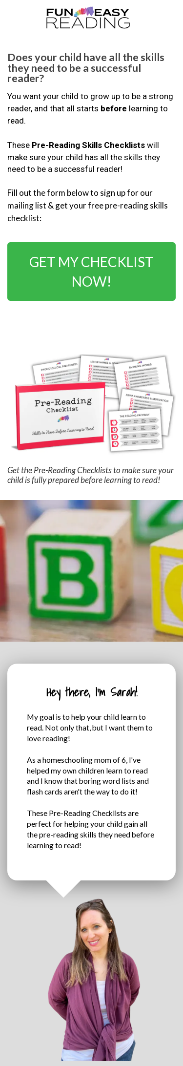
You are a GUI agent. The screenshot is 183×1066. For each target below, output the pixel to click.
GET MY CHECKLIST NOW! (91, 271)
